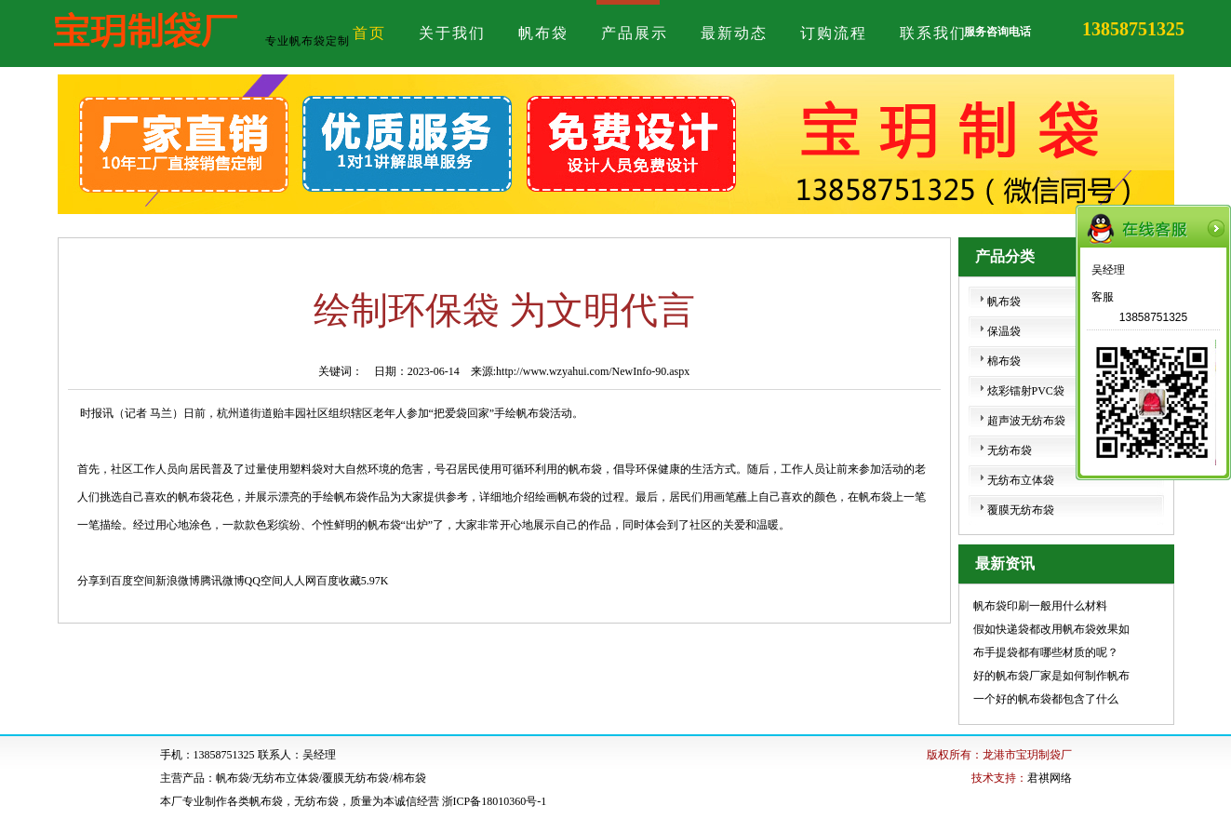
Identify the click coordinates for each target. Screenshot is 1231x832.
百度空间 (133, 580)
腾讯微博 (222, 580)
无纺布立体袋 (1020, 480)
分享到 (94, 580)
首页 (369, 33)
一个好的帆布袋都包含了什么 (1045, 698)
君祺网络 (1049, 778)
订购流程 (833, 33)
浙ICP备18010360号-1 (494, 801)
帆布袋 (543, 33)
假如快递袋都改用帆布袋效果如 (1051, 629)
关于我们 (452, 33)
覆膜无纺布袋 (1020, 510)
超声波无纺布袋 (1026, 420)
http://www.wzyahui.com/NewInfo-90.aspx (592, 371)
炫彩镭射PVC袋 (1025, 390)
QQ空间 (264, 580)
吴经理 (1108, 269)
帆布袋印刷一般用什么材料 (1040, 605)
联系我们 (933, 33)
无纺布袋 (1009, 450)
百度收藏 (338, 580)
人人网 (299, 580)
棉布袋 (1004, 361)
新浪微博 (177, 580)
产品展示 (634, 33)
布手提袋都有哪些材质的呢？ (1045, 652)
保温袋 (1004, 331)
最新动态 (734, 33)
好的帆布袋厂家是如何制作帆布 (1051, 675)
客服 (1102, 296)
